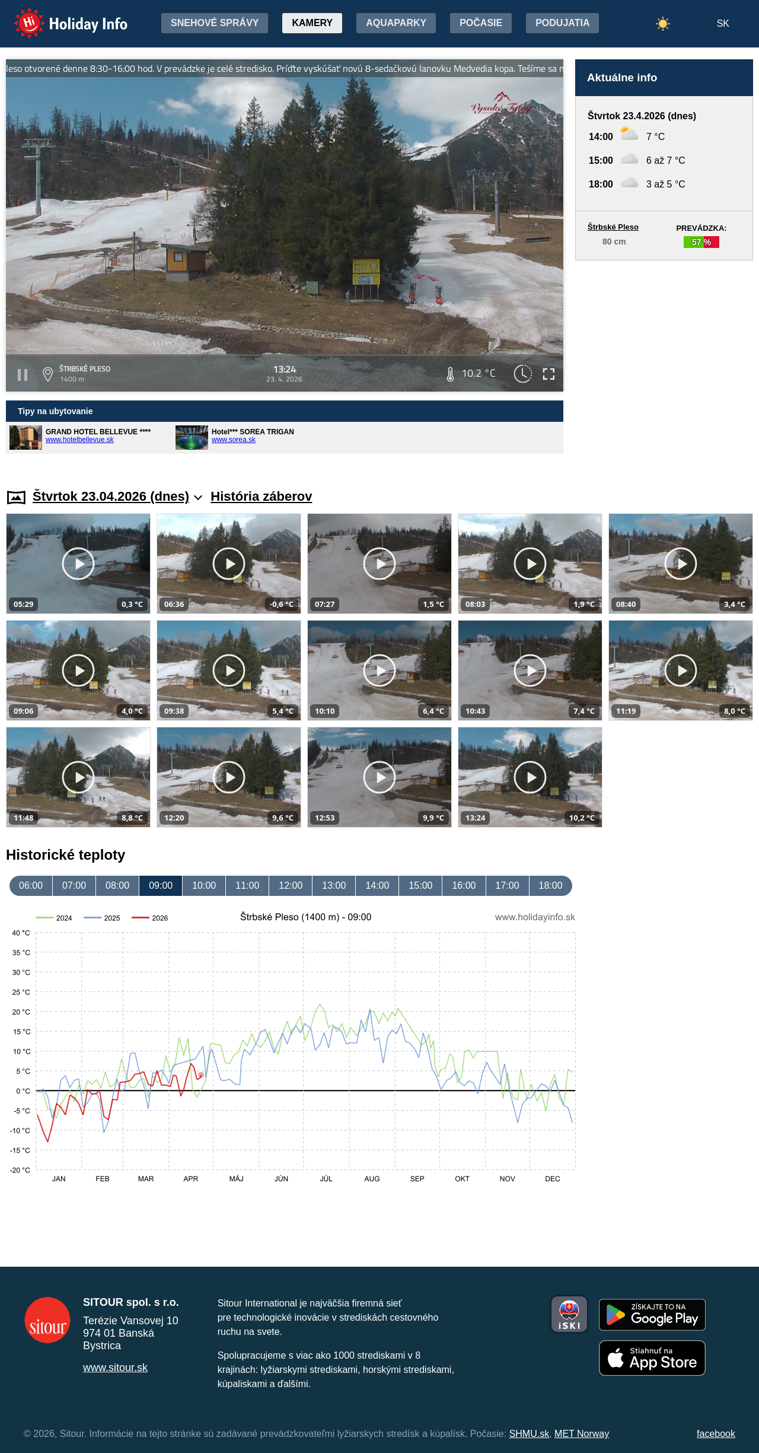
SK (723, 23)
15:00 (420, 885)
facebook (716, 1434)
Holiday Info (59, 15)
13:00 (334, 885)
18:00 (551, 885)
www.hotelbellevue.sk (80, 439)
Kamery (312, 23)
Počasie (481, 23)
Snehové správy (215, 23)
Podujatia (562, 23)
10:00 (204, 885)
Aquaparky (396, 23)
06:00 (31, 885)
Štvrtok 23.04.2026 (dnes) (117, 496)
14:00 (377, 885)
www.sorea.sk (234, 439)
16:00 (464, 885)
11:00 (247, 885)
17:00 (507, 885)
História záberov (261, 496)
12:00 (290, 885)
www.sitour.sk (115, 1367)
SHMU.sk (529, 1434)
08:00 (117, 885)
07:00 (74, 885)
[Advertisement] (664, 363)
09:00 (161, 885)
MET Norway (581, 1434)
